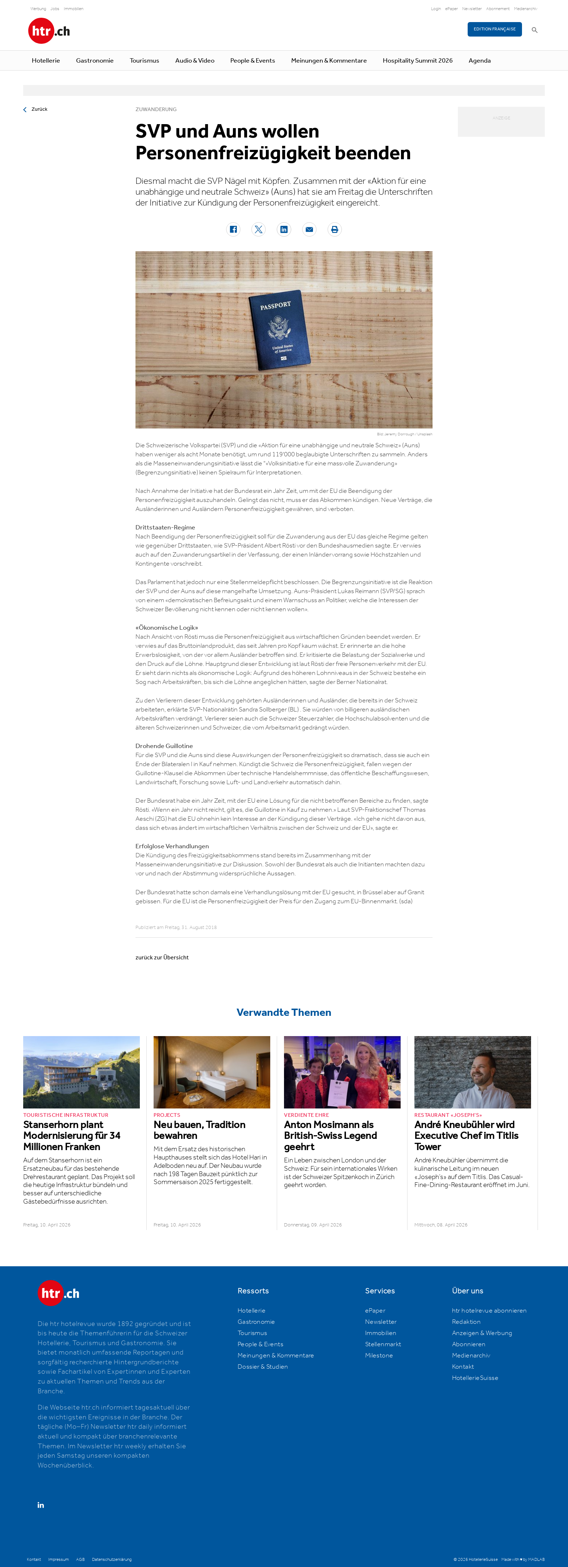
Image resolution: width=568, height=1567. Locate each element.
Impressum (58, 1559)
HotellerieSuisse (475, 1378)
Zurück (39, 109)
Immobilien (73, 8)
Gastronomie (95, 61)
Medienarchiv (526, 8)
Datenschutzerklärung (111, 1559)
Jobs (54, 8)
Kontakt (463, 1367)
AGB (80, 1559)
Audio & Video (194, 61)
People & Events (252, 61)
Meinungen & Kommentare (329, 61)
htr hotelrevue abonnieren (489, 1311)
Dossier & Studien (263, 1367)
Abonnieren (469, 1344)
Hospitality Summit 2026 (418, 61)
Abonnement (498, 8)
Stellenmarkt (383, 1344)
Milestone (379, 1356)
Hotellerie (46, 61)
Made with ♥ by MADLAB (523, 1559)
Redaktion (466, 1322)
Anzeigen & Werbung (482, 1333)
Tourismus (144, 61)
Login (436, 8)
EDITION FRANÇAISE (495, 29)
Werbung (38, 8)
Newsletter (472, 8)
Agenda (480, 61)
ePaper (451, 8)
